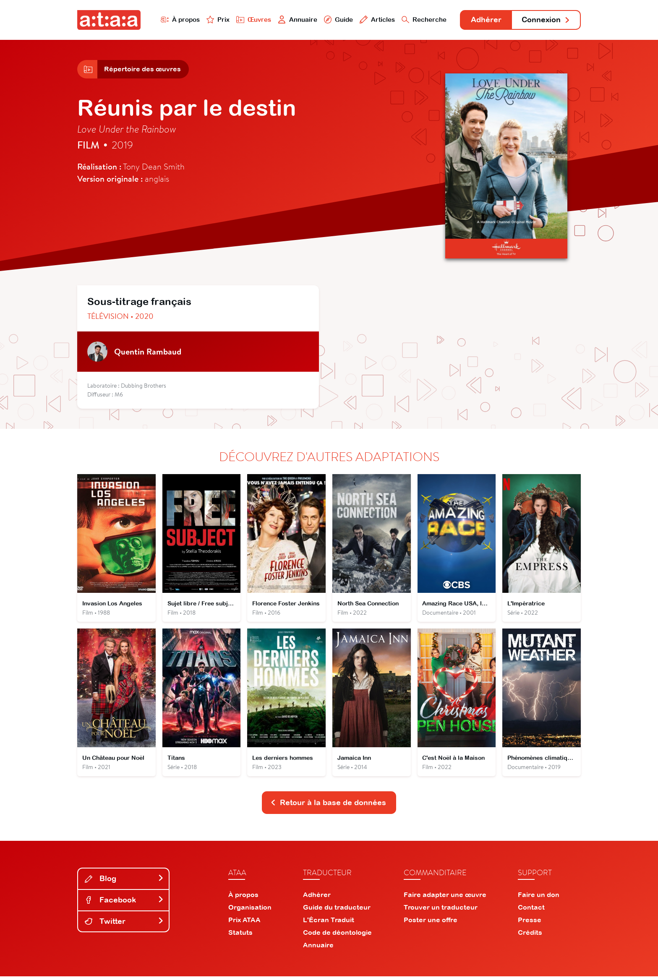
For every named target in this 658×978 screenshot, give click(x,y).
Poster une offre (430, 921)
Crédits (530, 934)
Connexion (546, 20)
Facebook (124, 901)
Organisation (250, 909)
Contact (531, 909)
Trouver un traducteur (441, 909)
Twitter (124, 922)
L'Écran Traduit (328, 921)
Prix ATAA (244, 921)
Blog (124, 880)
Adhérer (485, 20)
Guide (337, 19)
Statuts (240, 934)
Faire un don (538, 896)
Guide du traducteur (337, 909)
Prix (216, 19)
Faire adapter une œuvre (445, 896)
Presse (529, 921)
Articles (376, 19)
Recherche (423, 19)
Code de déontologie (337, 934)
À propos (178, 19)
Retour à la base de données (328, 804)
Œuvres (252, 19)
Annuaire (296, 19)
